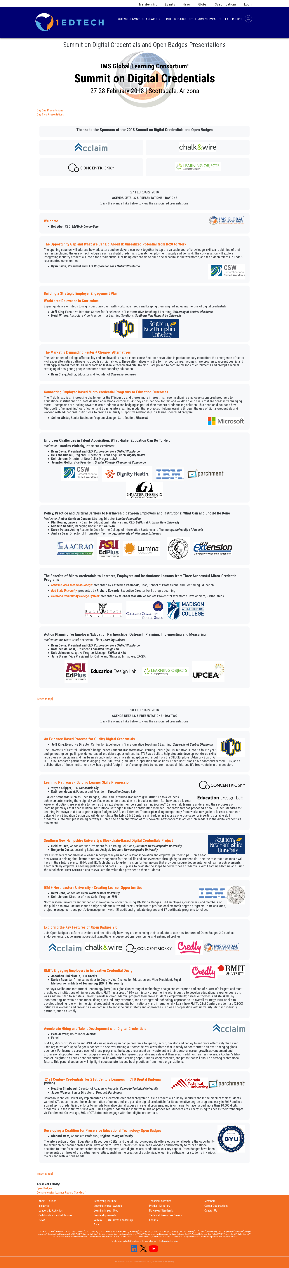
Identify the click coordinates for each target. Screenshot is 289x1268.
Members (209, 1201)
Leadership (232, 19)
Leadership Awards (105, 1215)
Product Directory (159, 1206)
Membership (148, 4)
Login (248, 4)
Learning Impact (207, 19)
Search (248, 19)
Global (203, 4)
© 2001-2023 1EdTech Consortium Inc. (131, 1261)
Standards (150, 19)
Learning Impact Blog (106, 1210)
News (187, 4)
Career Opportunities (216, 1206)
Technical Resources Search (165, 1215)
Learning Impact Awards (108, 1206)
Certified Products (177, 19)
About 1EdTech (47, 1201)
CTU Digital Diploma (145, 1079)
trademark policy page (168, 1241)
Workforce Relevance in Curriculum (71, 301)
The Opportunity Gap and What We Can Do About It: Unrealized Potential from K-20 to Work (115, 244)
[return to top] (45, 699)
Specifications (226, 4)
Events (170, 4)
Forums (153, 1220)
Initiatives (44, 1206)
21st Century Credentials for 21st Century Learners (85, 1079)
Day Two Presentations (50, 114)
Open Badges (44, 1188)
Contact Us (210, 1210)
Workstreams (128, 19)
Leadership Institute (105, 1201)
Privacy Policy (168, 1261)
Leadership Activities (51, 1210)
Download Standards (161, 1210)
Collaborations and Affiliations (55, 1215)
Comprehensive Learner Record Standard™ (61, 1192)
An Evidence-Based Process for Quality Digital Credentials (89, 739)
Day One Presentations (50, 110)
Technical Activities (160, 1201)
